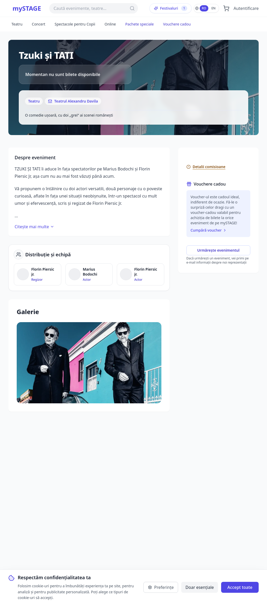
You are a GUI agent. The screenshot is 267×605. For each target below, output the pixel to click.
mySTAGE (27, 8)
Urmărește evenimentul (218, 250)
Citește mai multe (34, 227)
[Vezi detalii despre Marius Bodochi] (89, 274)
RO (204, 8)
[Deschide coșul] (226, 8)
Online (110, 24)
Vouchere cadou (177, 24)
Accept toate (239, 587)
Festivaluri (170, 8)
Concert (38, 24)
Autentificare (246, 8)
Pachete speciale (139, 24)
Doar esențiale (199, 587)
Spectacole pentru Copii (74, 24)
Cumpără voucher (209, 230)
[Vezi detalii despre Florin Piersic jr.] (37, 274)
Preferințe (161, 587)
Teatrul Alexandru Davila (73, 101)
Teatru (16, 24)
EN (213, 8)
